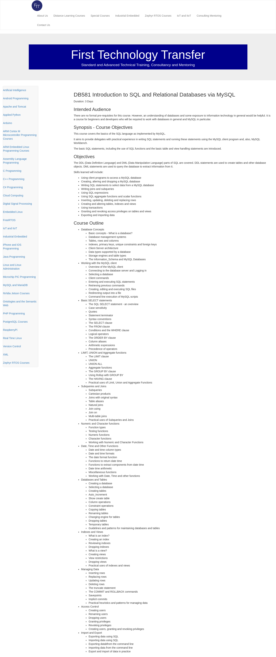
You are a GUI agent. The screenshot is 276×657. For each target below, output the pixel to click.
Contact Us (43, 25)
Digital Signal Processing (17, 203)
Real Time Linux (12, 338)
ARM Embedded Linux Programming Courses (16, 148)
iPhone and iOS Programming (12, 246)
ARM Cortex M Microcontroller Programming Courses (20, 135)
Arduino (7, 123)
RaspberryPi (10, 329)
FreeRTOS (9, 220)
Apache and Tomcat (14, 106)
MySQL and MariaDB (15, 285)
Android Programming (15, 98)
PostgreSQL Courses (15, 321)
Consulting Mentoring (209, 15)
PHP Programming (14, 313)
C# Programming (13, 187)
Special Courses (100, 15)
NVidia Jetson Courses (16, 293)
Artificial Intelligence (14, 90)
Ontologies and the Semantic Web (20, 303)
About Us (42, 15)
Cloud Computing (13, 195)
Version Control (12, 346)
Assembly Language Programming (15, 160)
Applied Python (12, 114)
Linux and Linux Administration (12, 266)
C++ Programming (13, 179)
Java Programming (14, 256)
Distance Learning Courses (69, 15)
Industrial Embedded (127, 15)
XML (5, 354)
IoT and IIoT (184, 15)
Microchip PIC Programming (19, 276)
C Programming (12, 170)
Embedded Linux (13, 211)
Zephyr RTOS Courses (158, 15)
